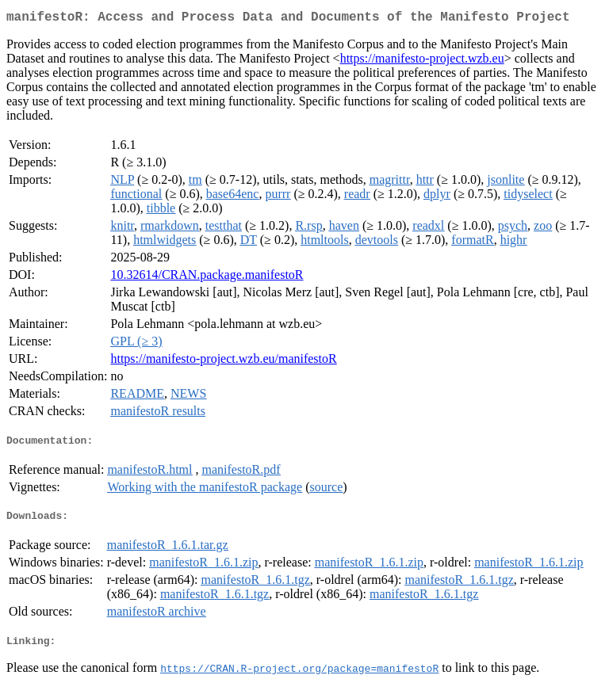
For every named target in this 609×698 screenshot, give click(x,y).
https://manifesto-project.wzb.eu (422, 61)
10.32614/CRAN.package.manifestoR (206, 277)
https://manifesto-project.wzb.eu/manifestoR (223, 361)
